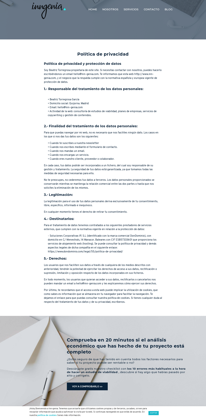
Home (92, 3)
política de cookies (47, 415)
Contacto (151, 3)
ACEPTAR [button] (153, 413)
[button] (87, 386)
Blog (169, 3)
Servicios (131, 3)
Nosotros (110, 3)
